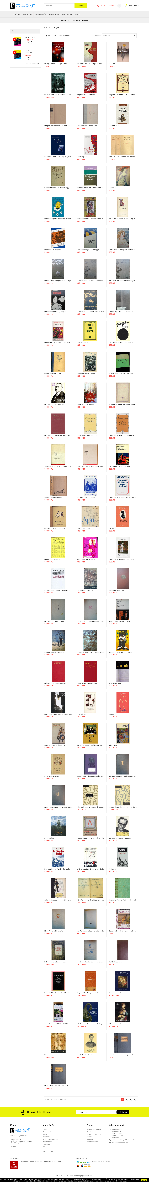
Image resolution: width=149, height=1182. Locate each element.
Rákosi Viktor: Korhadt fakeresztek (90, 312)
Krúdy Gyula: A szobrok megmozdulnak (124, 498)
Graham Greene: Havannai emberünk (124, 405)
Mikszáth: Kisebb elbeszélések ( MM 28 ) (60, 1086)
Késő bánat (81, 715)
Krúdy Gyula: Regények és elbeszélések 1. (60, 436)
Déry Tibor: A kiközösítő (86, 560)
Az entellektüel (115, 684)
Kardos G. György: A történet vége (90, 653)
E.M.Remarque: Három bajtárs (120, 467)
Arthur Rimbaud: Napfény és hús (90, 746)
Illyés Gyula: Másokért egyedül (121, 374)
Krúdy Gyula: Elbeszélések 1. (55, 684)
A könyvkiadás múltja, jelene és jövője (92, 869)
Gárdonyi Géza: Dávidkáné (55, 653)
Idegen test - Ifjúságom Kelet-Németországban (96, 777)
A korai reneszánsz (116, 1024)
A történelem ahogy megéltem (57, 591)
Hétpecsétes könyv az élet (87, 993)
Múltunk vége (114, 126)
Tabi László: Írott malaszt (87, 126)
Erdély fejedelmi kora (52, 374)
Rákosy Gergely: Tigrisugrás (55, 312)
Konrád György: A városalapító (121, 312)
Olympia (112, 188)
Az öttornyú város (51, 777)
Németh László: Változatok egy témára (60, 188)
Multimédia (98, 14)
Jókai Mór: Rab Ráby (117, 591)
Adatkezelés (47, 1144)
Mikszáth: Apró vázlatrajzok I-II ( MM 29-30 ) (126, 1055)
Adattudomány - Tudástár (31, 52)
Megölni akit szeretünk (86, 95)
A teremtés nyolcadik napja (88, 250)
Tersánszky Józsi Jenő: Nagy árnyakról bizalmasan (97, 467)
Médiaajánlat (48, 1152)
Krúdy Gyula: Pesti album (87, 436)
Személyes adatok (94, 1130)
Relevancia (119, 36)
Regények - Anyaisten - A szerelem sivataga (62, 343)
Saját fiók (46, 1137)
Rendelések (91, 1132)
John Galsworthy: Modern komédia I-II (124, 807)
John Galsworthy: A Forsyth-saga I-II (91, 807)
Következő (134, 1100)
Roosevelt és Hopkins (52, 250)
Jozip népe (113, 869)
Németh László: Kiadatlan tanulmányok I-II (126, 157)
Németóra (113, 746)
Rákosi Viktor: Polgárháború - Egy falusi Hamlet (63, 281)
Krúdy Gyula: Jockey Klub (54, 622)
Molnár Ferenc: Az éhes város (120, 653)
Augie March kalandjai (85, 405)
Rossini (111, 529)
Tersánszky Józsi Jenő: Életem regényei (60, 467)
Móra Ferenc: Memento (53, 931)
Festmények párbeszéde (119, 993)
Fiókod (90, 1125)
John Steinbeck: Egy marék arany (57, 900)
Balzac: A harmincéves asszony (57, 962)
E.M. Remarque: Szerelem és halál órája (92, 931)
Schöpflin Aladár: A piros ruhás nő (122, 900)
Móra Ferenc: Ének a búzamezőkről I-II (92, 900)
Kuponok (90, 1140)
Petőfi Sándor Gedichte (86, 1055)
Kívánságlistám (93, 1142)
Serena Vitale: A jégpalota (54, 746)
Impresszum (47, 1149)
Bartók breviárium (116, 962)
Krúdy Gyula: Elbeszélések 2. (88, 684)
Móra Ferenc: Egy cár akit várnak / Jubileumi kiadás (65, 807)
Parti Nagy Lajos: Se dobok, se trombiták (60, 715)
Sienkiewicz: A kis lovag (86, 591)
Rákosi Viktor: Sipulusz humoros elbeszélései (94, 281)
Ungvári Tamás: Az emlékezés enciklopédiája (62, 95)
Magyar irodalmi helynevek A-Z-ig (90, 838)
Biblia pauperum (50, 1055)
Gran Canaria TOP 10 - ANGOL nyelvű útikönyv (62, 1024)
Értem (144, 1180)
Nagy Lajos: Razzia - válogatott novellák (125, 95)
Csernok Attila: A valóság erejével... (58, 157)
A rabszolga (49, 838)
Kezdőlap (47, 14)
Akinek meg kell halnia (53, 498)
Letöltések (85, 14)
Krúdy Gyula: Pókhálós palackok (121, 436)
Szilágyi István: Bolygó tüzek (55, 64)
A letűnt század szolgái (86, 498)
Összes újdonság (33, 63)
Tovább (13, 1147)
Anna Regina (82, 157)
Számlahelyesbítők (94, 1135)
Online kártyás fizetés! (101, 1162)
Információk (71, 14)
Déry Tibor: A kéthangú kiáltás (121, 343)
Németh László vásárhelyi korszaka (90, 188)
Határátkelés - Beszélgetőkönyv (89, 64)
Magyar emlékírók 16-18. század (57, 126)
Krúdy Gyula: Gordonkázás (54, 405)
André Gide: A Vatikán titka (119, 622)
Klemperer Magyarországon (120, 838)
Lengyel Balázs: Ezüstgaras (55, 529)
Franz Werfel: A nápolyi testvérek (122, 250)
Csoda (111, 715)
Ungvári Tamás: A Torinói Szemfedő (91, 219)
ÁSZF (44, 1147)
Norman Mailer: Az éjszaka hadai (57, 869)
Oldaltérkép (47, 1132)
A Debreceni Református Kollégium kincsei (94, 1024)
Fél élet (112, 64)
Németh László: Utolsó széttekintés (58, 993)
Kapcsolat (58, 14)
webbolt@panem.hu (120, 1143)
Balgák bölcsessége (52, 560)
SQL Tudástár (30, 38)
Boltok (45, 1135)
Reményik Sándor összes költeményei (92, 962)
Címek (89, 1137)
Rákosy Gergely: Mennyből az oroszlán (59, 219)
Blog (108, 14)
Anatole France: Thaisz (86, 374)
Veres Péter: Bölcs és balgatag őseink (124, 219)
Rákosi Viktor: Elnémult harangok (122, 281)
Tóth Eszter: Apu (83, 529)
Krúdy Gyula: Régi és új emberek (122, 560)
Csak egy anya (82, 343)
